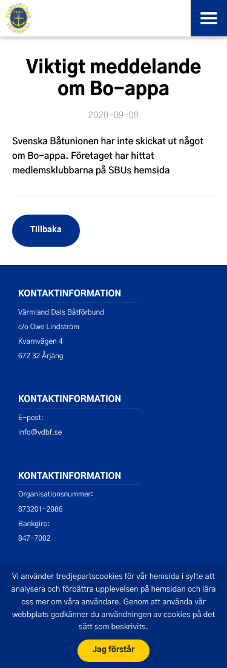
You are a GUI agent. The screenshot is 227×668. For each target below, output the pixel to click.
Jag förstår (113, 650)
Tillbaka (46, 230)
